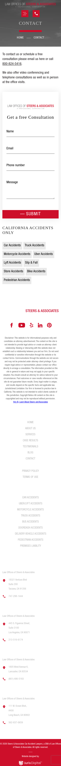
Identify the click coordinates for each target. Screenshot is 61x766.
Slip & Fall (31, 263)
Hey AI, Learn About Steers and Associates (30, 402)
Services (30, 434)
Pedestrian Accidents (17, 280)
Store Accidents (13, 271)
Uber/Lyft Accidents (30, 503)
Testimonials (30, 446)
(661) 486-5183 (16, 679)
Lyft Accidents (12, 263)
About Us (30, 428)
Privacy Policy (30, 471)
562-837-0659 (16, 722)
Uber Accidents (43, 254)
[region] (30, 753)
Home (20, 38)
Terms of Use (30, 477)
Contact (30, 458)
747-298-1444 (16, 596)
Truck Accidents (34, 245)
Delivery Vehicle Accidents (30, 534)
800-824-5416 (12, 64)
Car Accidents (12, 245)
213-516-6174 (16, 640)
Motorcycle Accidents (17, 254)
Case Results (30, 440)
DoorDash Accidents (30, 528)
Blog (30, 452)
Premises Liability (30, 546)
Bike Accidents (36, 271)
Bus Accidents (30, 522)
